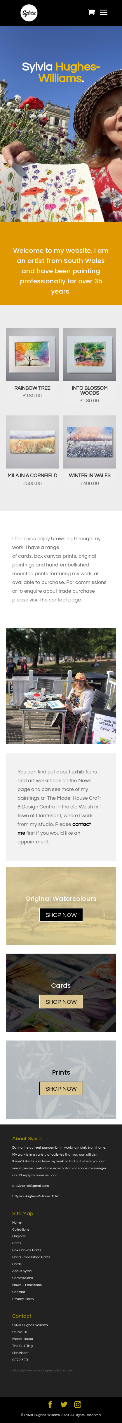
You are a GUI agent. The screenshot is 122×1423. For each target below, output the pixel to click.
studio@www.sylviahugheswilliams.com (42, 1370)
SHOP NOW (61, 915)
